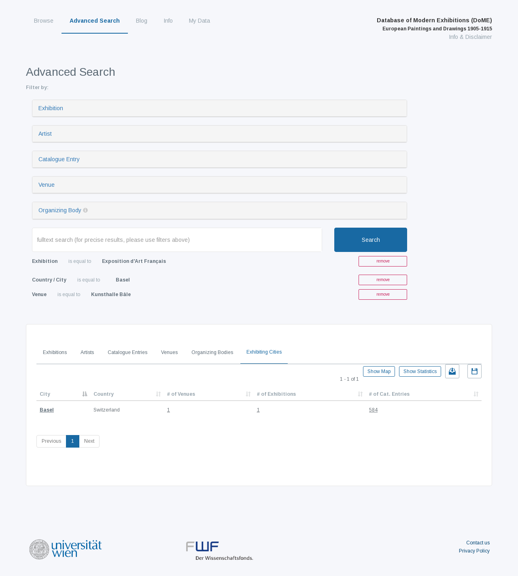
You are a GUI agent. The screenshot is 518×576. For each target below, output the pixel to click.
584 (373, 410)
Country (103, 394)
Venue (46, 184)
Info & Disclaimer (470, 37)
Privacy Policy (474, 551)
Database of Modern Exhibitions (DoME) (434, 24)
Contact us (478, 543)
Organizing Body (59, 210)
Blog (141, 20)
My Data (199, 20)
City (45, 394)
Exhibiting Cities (264, 352)
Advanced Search (95, 20)
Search (371, 240)
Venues (169, 352)
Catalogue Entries (127, 352)
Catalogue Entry (59, 159)
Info (168, 20)
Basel (47, 410)
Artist (45, 133)
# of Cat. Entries (389, 394)
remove (383, 261)
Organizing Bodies (212, 352)
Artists (87, 352)
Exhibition (50, 108)
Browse (43, 20)
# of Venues (181, 394)
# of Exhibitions (276, 394)
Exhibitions (55, 352)
